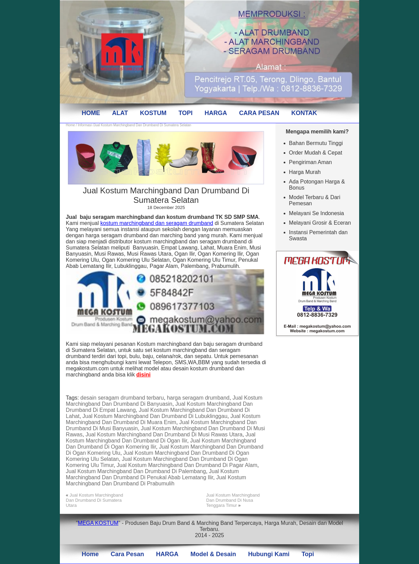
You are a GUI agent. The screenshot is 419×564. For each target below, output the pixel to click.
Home (70, 125)
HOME (91, 113)
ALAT (120, 113)
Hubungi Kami (268, 553)
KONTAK (304, 113)
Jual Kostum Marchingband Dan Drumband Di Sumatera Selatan (166, 195)
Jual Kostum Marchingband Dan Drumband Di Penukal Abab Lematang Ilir (152, 474)
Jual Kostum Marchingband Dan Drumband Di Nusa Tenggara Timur (233, 500)
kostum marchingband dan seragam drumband (156, 223)
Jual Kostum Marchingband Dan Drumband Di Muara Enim (163, 419)
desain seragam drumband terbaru (122, 398)
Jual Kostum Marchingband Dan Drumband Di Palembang (136, 471)
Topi (308, 553)
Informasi (85, 125)
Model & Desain (213, 553)
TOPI (186, 113)
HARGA (216, 113)
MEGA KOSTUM (98, 523)
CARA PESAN (259, 113)
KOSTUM (153, 113)
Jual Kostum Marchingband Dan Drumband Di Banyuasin (164, 401)
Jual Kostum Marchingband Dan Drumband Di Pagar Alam (187, 465)
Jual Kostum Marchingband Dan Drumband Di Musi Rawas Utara (163, 434)
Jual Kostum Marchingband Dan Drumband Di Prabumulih (156, 480)
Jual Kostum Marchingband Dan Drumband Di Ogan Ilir (161, 438)
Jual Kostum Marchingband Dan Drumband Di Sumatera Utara (94, 500)
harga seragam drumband (198, 398)
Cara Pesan (127, 553)
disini (143, 374)
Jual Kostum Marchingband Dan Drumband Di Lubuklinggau (155, 416)
